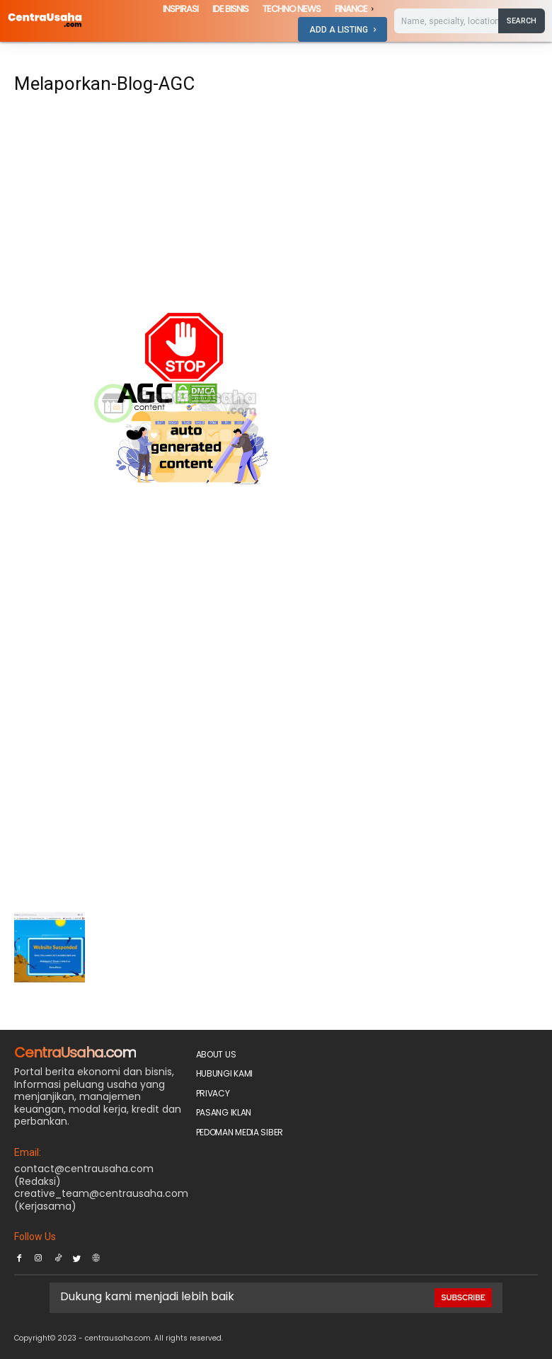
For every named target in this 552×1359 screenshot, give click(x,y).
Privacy (213, 1093)
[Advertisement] (185, 208)
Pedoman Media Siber (239, 1132)
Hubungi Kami (224, 1073)
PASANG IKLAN (223, 1112)
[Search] (521, 20)
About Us (216, 1054)
